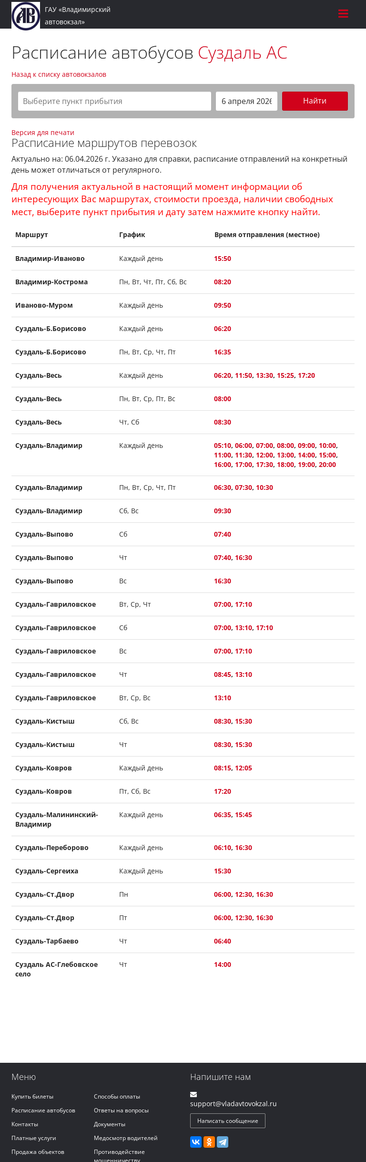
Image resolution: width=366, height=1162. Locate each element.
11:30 (243, 454)
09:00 (306, 445)
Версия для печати (42, 132)
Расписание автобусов (43, 1110)
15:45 (243, 814)
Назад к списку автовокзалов (58, 74)
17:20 (306, 375)
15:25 (285, 375)
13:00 (285, 454)
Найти (314, 100)
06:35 (222, 814)
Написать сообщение (227, 1121)
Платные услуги (33, 1138)
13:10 (243, 627)
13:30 (264, 375)
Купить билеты (32, 1096)
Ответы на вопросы (121, 1110)
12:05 (243, 767)
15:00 (327, 454)
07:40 (222, 534)
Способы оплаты (117, 1096)
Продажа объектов (37, 1152)
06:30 (222, 487)
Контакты (24, 1124)
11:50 (243, 375)
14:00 (306, 454)
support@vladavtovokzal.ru (233, 1103)
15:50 (222, 258)
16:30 (243, 557)
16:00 (222, 464)
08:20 (222, 281)
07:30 (243, 487)
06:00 (243, 445)
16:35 (222, 351)
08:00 (222, 398)
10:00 (327, 445)
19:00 (306, 464)
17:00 (243, 464)
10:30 (264, 487)
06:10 (222, 847)
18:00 (285, 464)
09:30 (222, 510)
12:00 (264, 454)
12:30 (243, 894)
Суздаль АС (242, 52)
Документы (109, 1124)
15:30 (243, 721)
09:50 (222, 305)
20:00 (327, 464)
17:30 (264, 464)
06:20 (222, 328)
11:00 (222, 454)
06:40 (222, 940)
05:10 (222, 445)
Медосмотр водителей (126, 1138)
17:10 (243, 604)
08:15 (222, 767)
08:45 (222, 674)
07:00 (264, 445)
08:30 (222, 421)
